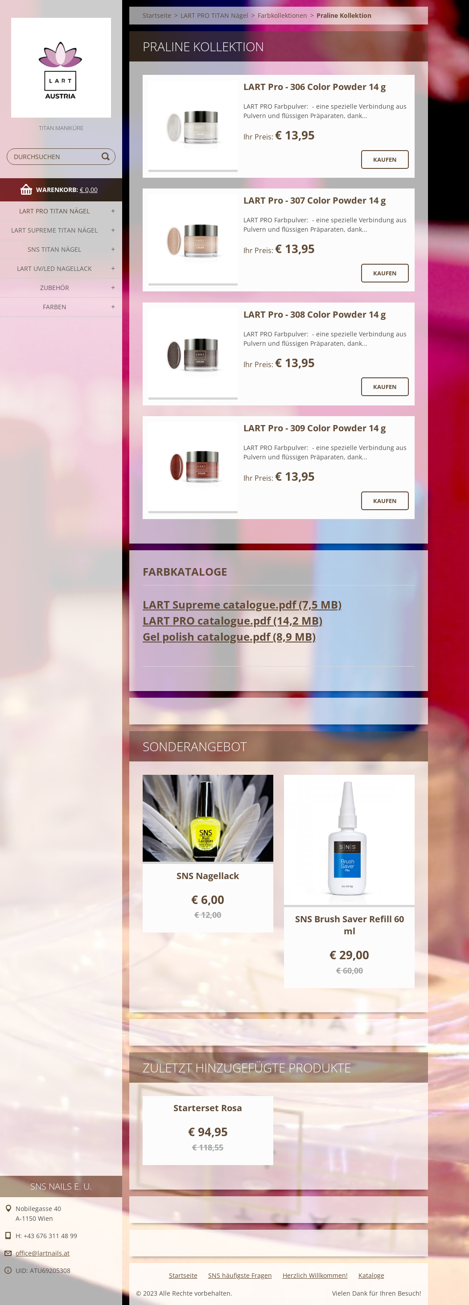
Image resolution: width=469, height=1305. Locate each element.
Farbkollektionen (282, 15)
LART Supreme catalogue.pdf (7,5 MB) (242, 604)
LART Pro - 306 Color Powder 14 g (314, 87)
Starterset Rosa (207, 1108)
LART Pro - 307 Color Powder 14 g (314, 200)
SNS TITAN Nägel (54, 249)
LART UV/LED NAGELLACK (54, 268)
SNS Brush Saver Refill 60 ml (349, 925)
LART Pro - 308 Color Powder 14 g (314, 314)
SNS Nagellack (208, 876)
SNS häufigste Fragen (240, 1275)
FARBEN (54, 307)
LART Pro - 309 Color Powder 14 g (314, 428)
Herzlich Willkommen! (315, 1275)
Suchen (107, 156)
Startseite (157, 15)
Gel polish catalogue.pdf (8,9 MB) (229, 636)
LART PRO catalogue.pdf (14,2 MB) (232, 620)
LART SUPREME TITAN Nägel (54, 230)
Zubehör (54, 287)
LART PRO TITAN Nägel (54, 211)
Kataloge (371, 1275)
